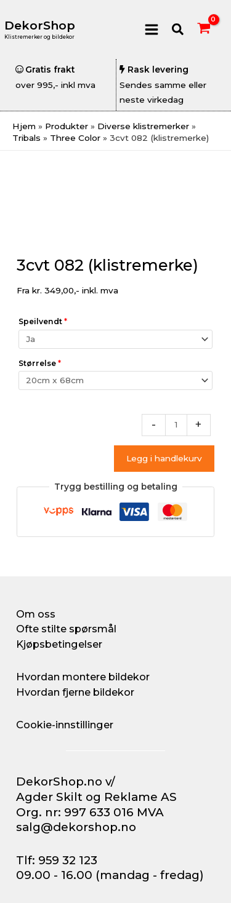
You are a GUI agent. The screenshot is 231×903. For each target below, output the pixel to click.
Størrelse (39, 363)
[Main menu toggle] (151, 29)
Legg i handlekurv (164, 458)
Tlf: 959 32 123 (56, 860)
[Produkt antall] (176, 425)
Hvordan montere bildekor (83, 676)
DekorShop (39, 25)
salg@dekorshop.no (76, 827)
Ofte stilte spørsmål (66, 629)
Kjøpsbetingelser (59, 644)
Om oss (35, 614)
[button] (178, 30)
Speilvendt (42, 321)
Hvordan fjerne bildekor (75, 692)
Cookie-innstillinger (64, 724)
